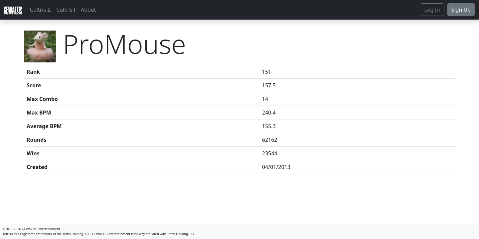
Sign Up (461, 9)
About (88, 9)
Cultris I (66, 9)
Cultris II (40, 9)
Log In (432, 9)
